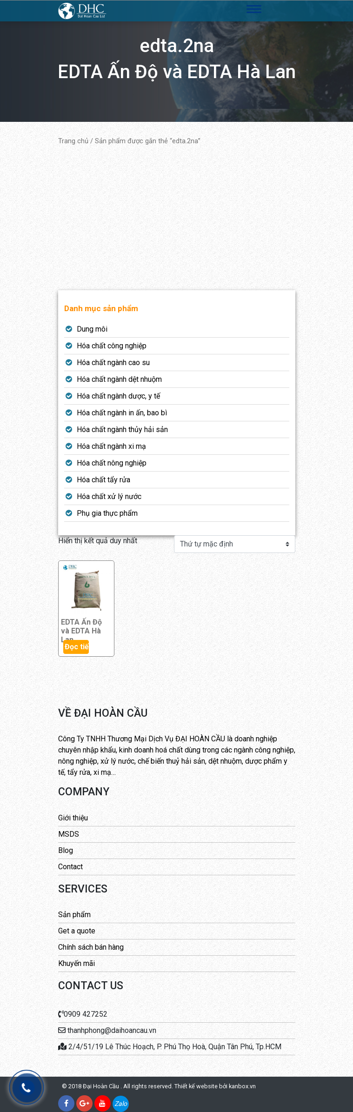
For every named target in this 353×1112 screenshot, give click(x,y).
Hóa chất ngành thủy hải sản (122, 429)
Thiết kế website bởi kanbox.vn (215, 1086)
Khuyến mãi (76, 963)
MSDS (68, 834)
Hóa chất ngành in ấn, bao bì (122, 412)
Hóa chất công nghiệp (112, 345)
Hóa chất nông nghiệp (112, 463)
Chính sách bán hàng (91, 947)
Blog (65, 850)
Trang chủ (73, 141)
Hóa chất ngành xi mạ (111, 446)
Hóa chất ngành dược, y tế (118, 396)
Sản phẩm (74, 914)
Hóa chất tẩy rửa (103, 479)
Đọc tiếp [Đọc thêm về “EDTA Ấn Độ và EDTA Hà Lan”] (77, 646)
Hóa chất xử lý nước (109, 496)
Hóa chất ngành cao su (113, 362)
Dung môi (92, 329)
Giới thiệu (73, 817)
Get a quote (76, 930)
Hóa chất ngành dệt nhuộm (119, 379)
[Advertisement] (176, 218)
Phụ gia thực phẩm (107, 513)
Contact (70, 866)
